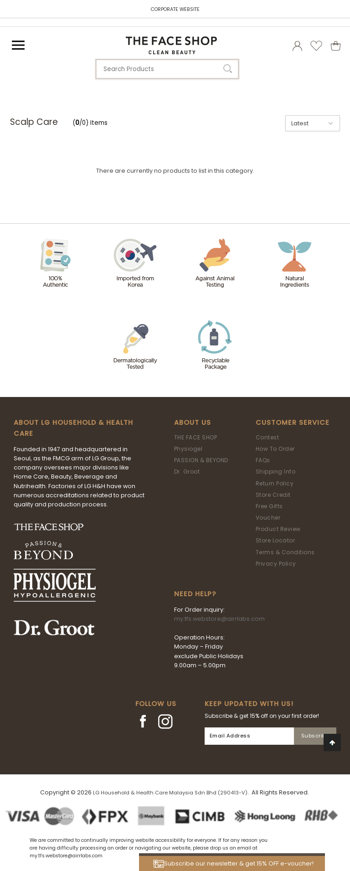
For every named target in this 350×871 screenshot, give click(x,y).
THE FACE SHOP (195, 437)
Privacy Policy (276, 563)
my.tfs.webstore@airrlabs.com (219, 619)
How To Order (275, 449)
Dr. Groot (187, 471)
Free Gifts (269, 506)
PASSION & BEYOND (201, 460)
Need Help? (195, 593)
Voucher (268, 517)
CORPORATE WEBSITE (175, 9)
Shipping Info (276, 471)
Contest (267, 437)
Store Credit (273, 495)
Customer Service (292, 422)
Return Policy (275, 483)
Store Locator (275, 540)
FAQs (263, 460)
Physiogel (188, 449)
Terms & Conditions (285, 552)
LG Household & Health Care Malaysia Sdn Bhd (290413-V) (170, 792)
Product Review (278, 529)
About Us (192, 422)
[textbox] (167, 69)
